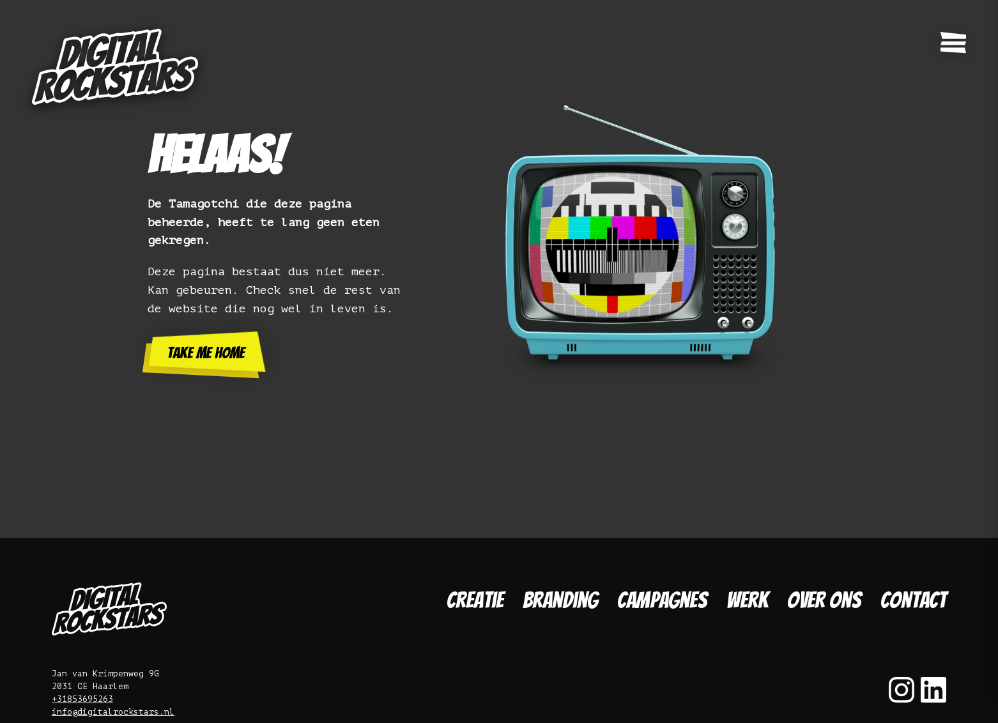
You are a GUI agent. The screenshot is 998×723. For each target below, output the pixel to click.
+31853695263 (82, 699)
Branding (560, 600)
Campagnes (662, 600)
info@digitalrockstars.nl (113, 712)
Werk (747, 600)
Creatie (475, 600)
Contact (913, 600)
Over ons (824, 600)
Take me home (206, 353)
